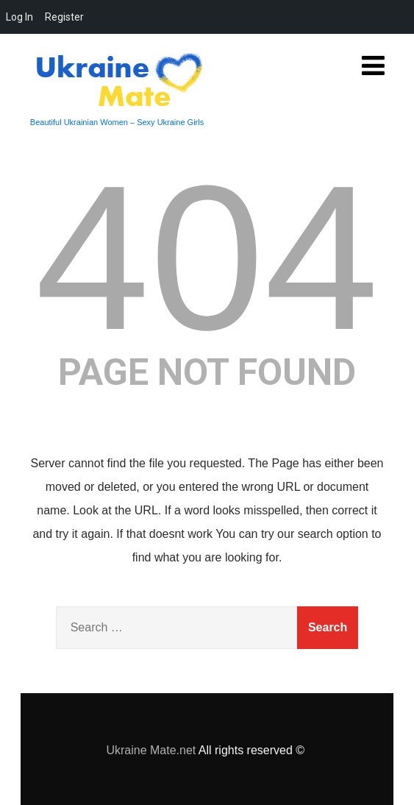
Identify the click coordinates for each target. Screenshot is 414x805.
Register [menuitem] (64, 17)
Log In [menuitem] (19, 17)
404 (207, 257)
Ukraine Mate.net (151, 750)
